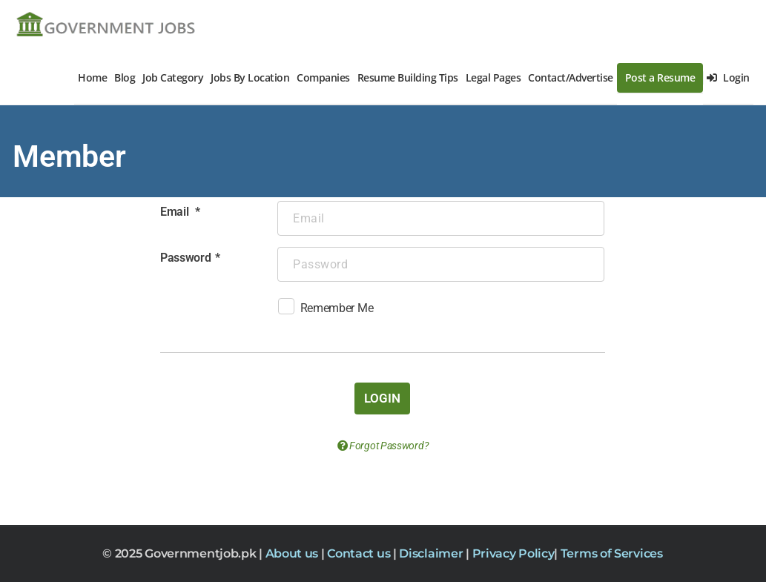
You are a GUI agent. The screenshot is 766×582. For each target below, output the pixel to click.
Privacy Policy (513, 553)
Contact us (360, 553)
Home (92, 77)
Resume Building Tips (407, 77)
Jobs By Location (250, 77)
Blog (124, 77)
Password (185, 258)
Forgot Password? (383, 446)
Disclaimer (432, 553)
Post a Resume (660, 77)
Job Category (172, 77)
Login (728, 77)
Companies (323, 77)
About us (293, 553)
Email (175, 212)
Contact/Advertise (570, 77)
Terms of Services (612, 553)
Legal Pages (493, 77)
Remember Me (326, 310)
